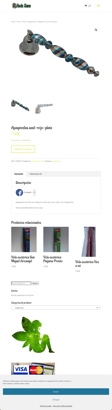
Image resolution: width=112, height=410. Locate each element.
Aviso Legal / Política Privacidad (62, 406)
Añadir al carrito (23, 149)
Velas (24, 21)
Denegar (56, 399)
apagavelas (56, 161)
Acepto (56, 391)
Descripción (18, 174)
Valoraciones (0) (35, 174)
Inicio (13, 21)
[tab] (18, 173)
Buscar (35, 283)
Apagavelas (32, 21)
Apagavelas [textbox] (55, 308)
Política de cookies (45, 406)
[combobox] (56, 308)
